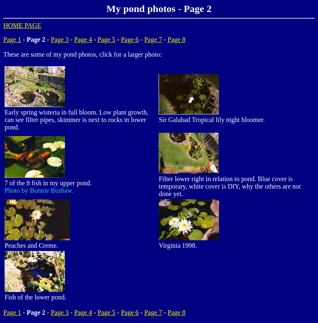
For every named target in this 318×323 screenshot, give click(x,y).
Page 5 (107, 39)
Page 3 (60, 39)
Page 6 (130, 39)
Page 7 (153, 39)
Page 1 (12, 39)
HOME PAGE (22, 25)
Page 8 (177, 39)
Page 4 (83, 39)
